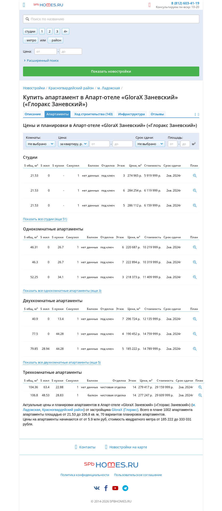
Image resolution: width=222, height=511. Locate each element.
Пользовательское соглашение (138, 475)
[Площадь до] (185, 144)
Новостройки (34, 88)
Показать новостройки (111, 71)
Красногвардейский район (71, 88)
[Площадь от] (172, 144)
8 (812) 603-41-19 (185, 3)
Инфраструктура (131, 114)
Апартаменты (58, 114)
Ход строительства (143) (93, 114)
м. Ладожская (108, 88)
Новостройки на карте (128, 447)
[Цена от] (46, 51)
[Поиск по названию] (111, 19)
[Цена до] (71, 51)
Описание (33, 114)
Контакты (87, 447)
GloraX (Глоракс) (125, 410)
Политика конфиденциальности (84, 475)
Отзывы (157, 114)
